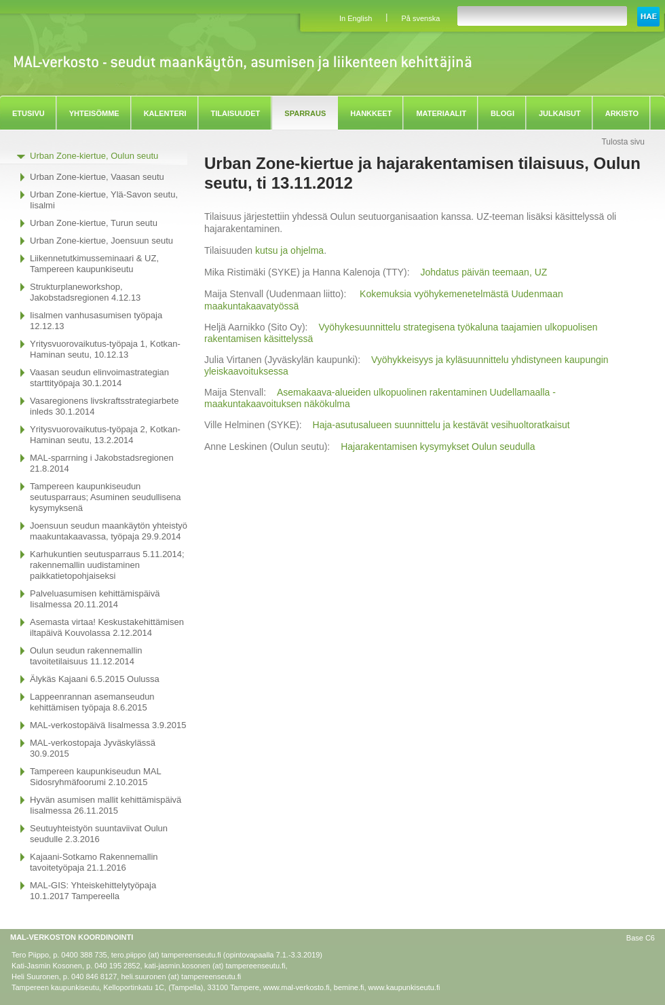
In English (355, 18)
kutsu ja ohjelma (289, 250)
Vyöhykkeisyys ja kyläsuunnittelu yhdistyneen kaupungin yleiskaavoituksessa (406, 365)
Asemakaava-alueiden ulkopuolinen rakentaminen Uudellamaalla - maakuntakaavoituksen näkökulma (380, 398)
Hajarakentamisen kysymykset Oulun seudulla (438, 446)
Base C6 (640, 938)
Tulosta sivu (623, 142)
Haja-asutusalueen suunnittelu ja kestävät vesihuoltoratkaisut (441, 424)
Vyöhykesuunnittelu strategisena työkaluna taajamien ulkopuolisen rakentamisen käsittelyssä (401, 333)
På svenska (420, 18)
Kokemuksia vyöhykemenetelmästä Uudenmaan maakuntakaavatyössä (383, 299)
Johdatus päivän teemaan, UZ (484, 272)
